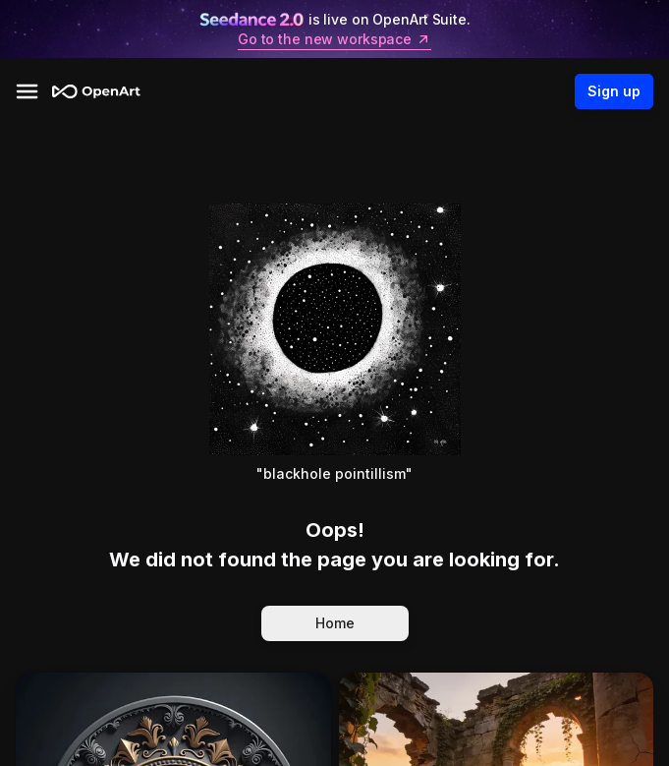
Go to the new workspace (334, 39)
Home (335, 623)
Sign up (614, 91)
